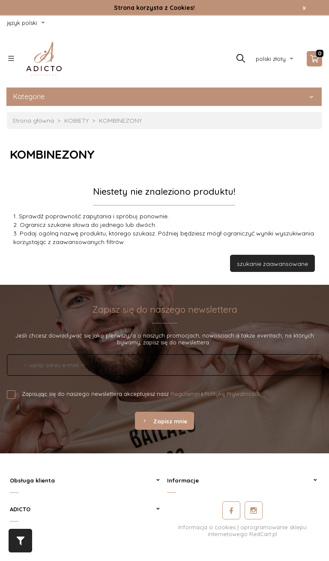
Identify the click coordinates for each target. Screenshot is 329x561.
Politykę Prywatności (231, 393)
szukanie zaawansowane (272, 264)
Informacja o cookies (207, 527)
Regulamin (185, 393)
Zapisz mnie (164, 421)
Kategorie (164, 96)
